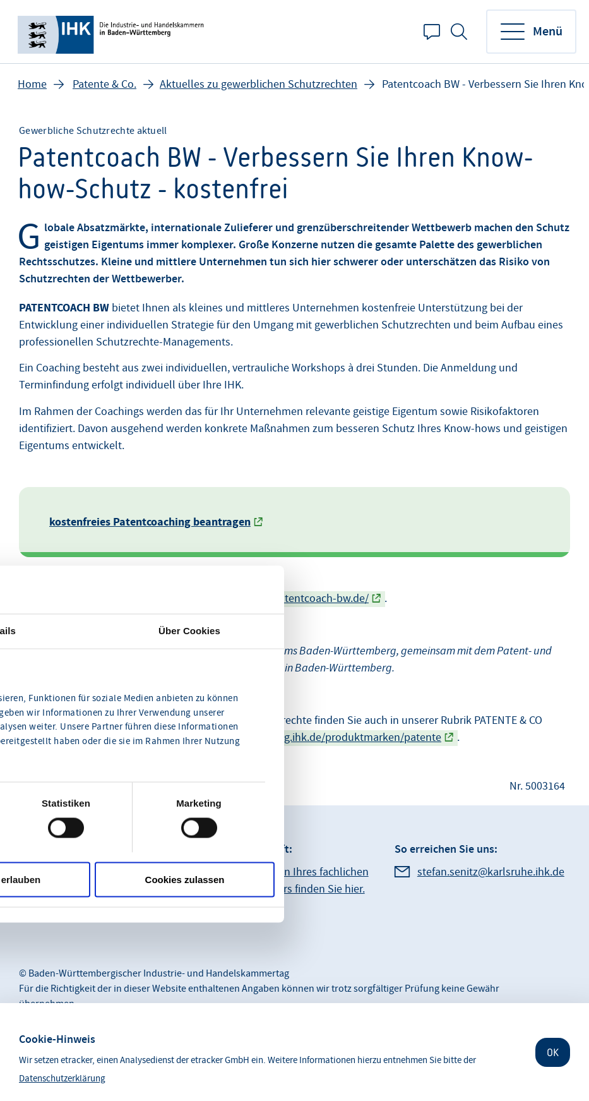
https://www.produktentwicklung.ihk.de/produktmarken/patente (286, 737)
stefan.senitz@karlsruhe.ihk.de (490, 872)
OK (553, 1052)
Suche (459, 31)
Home (32, 84)
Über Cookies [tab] (189, 630)
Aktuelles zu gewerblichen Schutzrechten (258, 84)
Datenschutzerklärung (62, 1079)
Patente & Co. (104, 84)
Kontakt (431, 31)
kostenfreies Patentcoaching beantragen (150, 522)
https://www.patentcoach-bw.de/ (290, 598)
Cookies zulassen (185, 879)
